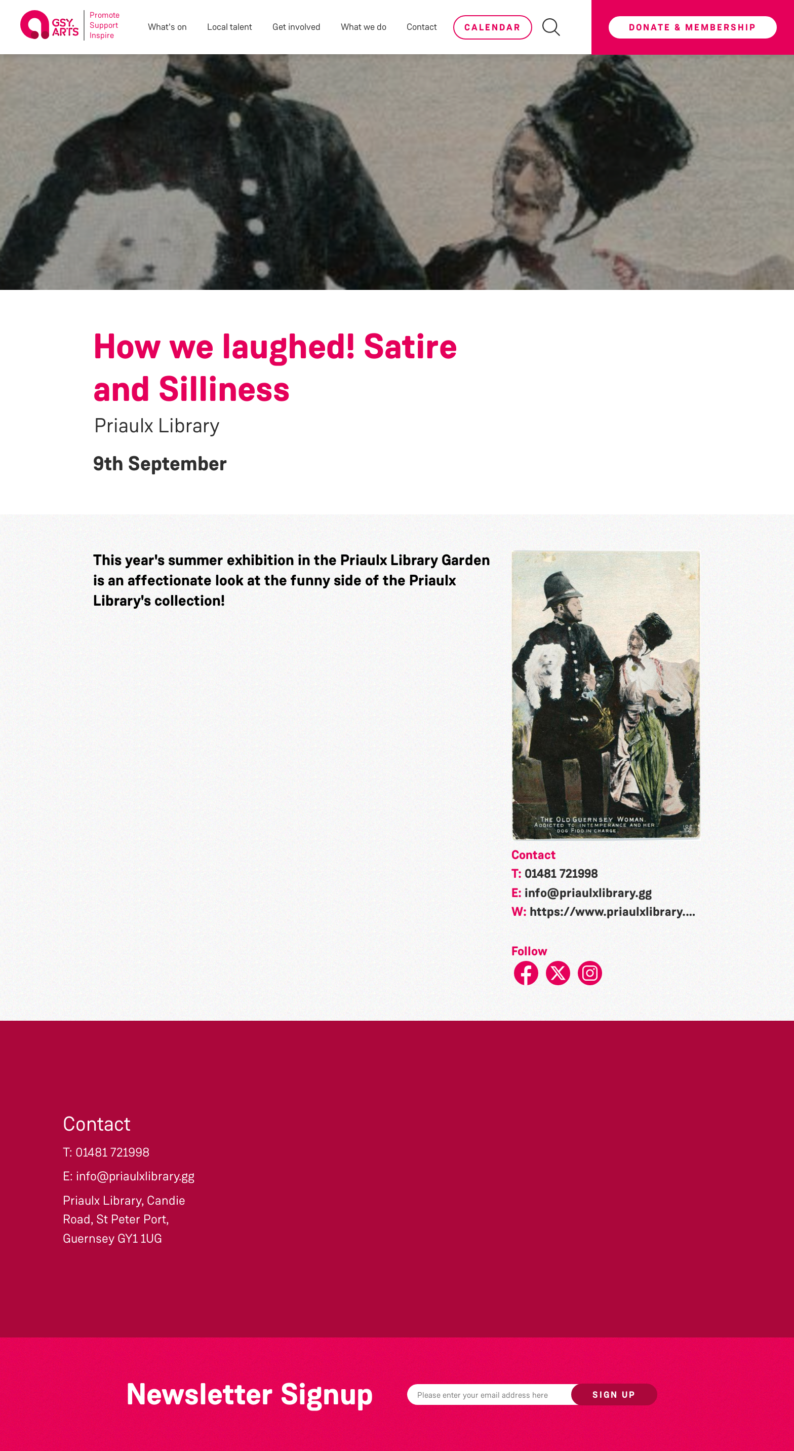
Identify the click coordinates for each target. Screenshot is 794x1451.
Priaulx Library (157, 426)
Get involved (296, 27)
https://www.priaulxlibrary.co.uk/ (626, 912)
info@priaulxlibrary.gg (588, 893)
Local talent (229, 27)
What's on (167, 27)
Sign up (614, 1395)
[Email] (505, 1394)
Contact (422, 27)
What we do (363, 27)
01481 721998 (561, 874)
